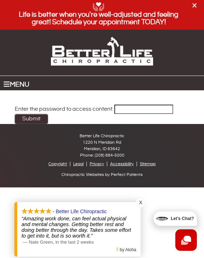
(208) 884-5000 (109, 155)
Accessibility (122, 164)
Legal (78, 164)
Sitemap (148, 164)
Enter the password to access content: (94, 109)
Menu (16, 84)
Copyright (57, 164)
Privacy (97, 164)
